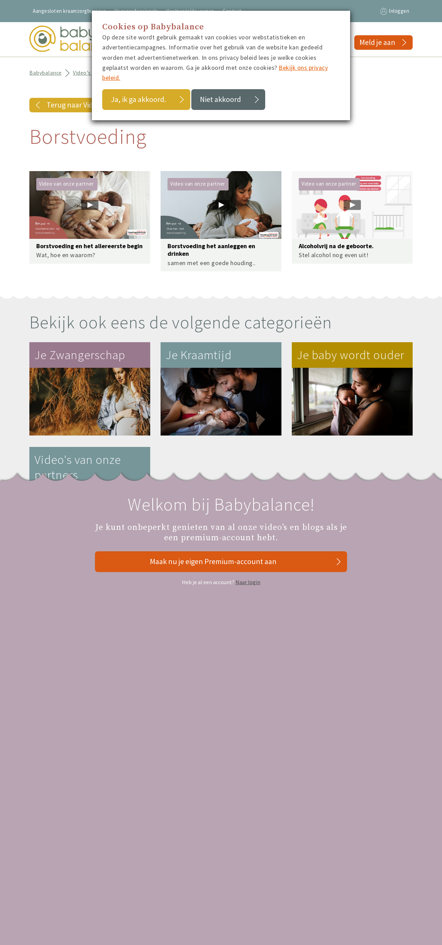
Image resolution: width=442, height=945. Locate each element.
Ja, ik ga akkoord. (138, 99)
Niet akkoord (220, 99)
